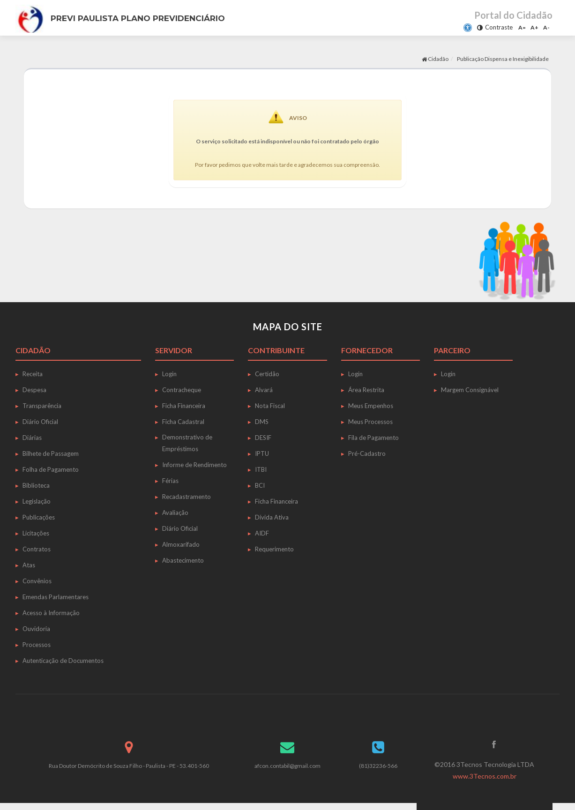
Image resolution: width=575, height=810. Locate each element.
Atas (28, 565)
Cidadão (435, 58)
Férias (170, 480)
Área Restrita (366, 390)
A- (546, 27)
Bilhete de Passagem (50, 453)
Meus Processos (370, 421)
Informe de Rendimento (194, 464)
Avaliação (175, 512)
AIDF (262, 533)
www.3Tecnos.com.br (484, 776)
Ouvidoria (36, 628)
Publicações (38, 517)
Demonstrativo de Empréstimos (187, 443)
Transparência (41, 405)
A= (522, 27)
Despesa (34, 390)
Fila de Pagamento (373, 437)
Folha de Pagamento (50, 469)
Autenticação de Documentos (63, 660)
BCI (260, 485)
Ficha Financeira (183, 405)
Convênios (37, 581)
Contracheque (181, 390)
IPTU (262, 453)
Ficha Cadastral (183, 421)
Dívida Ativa (272, 517)
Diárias (32, 437)
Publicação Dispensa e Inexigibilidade (503, 58)
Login (169, 374)
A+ (534, 27)
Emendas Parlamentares (55, 597)
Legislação (36, 501)
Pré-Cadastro (367, 453)
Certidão (267, 374)
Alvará (264, 390)
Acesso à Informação (51, 613)
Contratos (36, 549)
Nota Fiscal (270, 405)
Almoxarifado (181, 544)
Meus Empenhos (370, 405)
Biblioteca (36, 485)
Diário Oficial (40, 421)
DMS (262, 421)
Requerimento (274, 549)
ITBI (261, 469)
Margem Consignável (470, 390)
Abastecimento (183, 560)
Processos (36, 644)
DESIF (263, 437)
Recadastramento (186, 496)
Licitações (35, 533)
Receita (32, 374)
